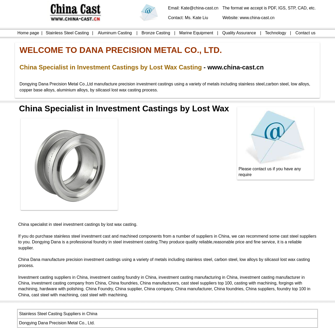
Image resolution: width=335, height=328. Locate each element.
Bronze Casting (156, 33)
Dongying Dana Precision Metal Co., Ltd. (57, 323)
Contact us (305, 33)
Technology (275, 33)
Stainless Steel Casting (67, 33)
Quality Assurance (239, 33)
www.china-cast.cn (257, 17)
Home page (28, 33)
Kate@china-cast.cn (199, 8)
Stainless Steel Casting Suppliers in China (58, 313)
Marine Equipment (196, 33)
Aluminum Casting (115, 33)
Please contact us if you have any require (276, 169)
